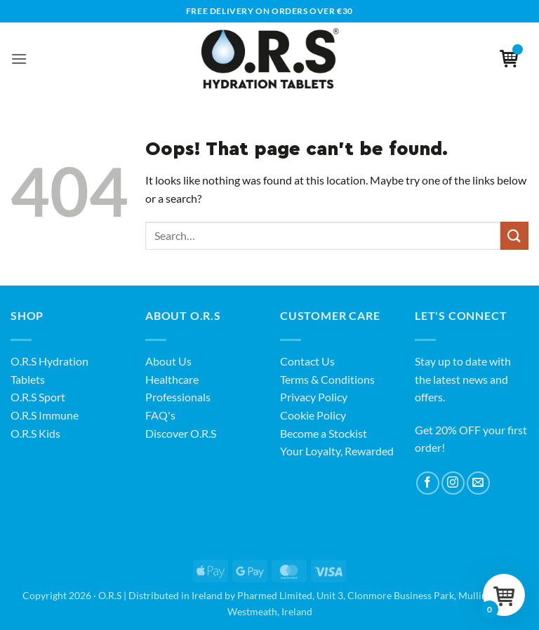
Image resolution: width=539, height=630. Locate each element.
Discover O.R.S (180, 433)
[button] (19, 58)
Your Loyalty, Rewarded (337, 450)
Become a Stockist (323, 433)
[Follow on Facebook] (427, 483)
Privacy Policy (313, 396)
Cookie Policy (313, 415)
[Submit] (514, 235)
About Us (168, 361)
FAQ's (160, 415)
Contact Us (307, 361)
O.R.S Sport (38, 396)
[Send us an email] (478, 483)
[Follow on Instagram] (453, 483)
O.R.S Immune (45, 415)
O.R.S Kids (35, 433)
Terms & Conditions (327, 379)
